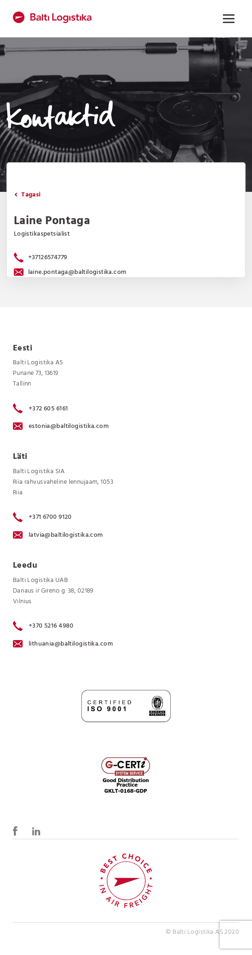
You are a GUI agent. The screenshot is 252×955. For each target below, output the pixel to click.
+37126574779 (47, 257)
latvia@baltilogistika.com (58, 535)
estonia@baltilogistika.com (61, 426)
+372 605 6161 (40, 408)
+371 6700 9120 (42, 517)
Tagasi (27, 195)
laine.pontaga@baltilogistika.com (70, 272)
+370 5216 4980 (43, 626)
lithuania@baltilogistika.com (63, 644)
